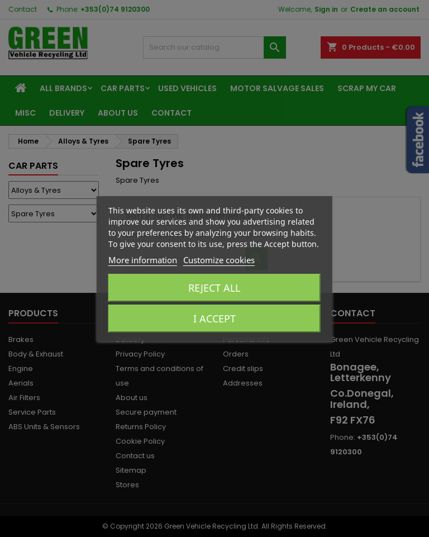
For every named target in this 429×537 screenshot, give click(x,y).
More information (142, 259)
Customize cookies (219, 259)
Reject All (214, 287)
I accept (214, 318)
